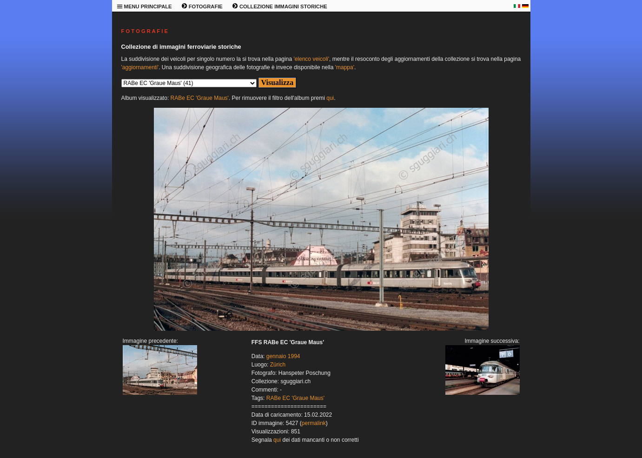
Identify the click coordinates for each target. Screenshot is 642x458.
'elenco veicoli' (311, 59)
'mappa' (344, 67)
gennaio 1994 (283, 356)
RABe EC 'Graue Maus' (200, 98)
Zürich (277, 364)
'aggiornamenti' (140, 67)
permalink (314, 423)
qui (330, 98)
